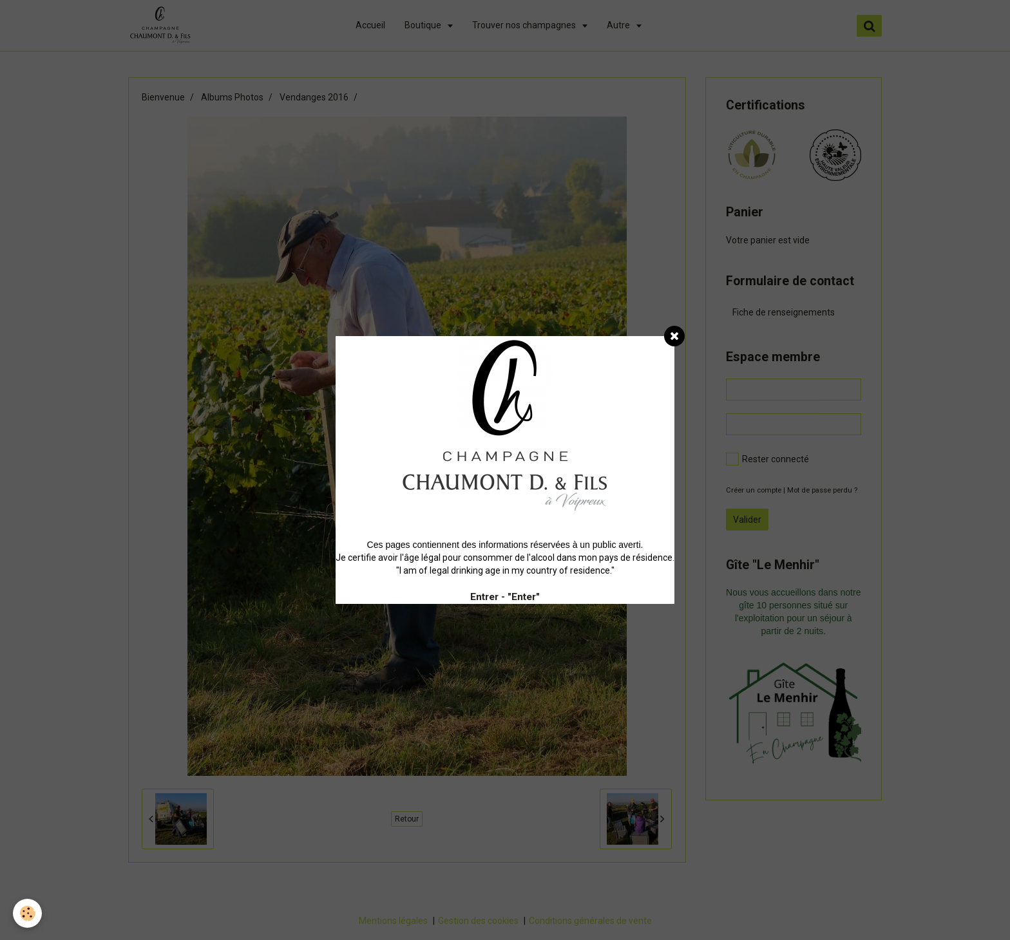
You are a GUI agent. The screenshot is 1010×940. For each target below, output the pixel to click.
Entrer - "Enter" (505, 597)
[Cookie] (27, 913)
